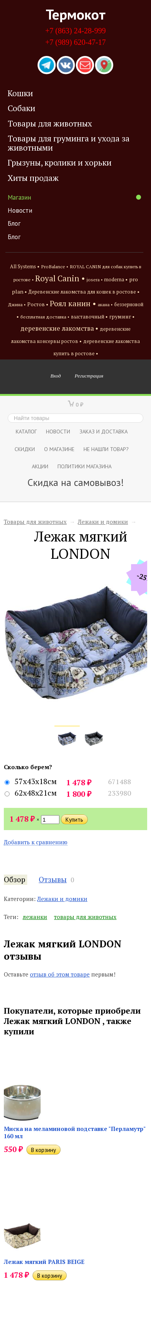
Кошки (20, 93)
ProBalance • (54, 266)
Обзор (14, 880)
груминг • (122, 316)
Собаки (21, 108)
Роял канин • (73, 303)
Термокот (76, 14)
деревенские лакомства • (59, 328)
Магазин (74, 197)
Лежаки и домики (103, 521)
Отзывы (53, 880)
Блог (14, 223)
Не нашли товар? (106, 449)
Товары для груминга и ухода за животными (69, 143)
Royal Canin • (60, 278)
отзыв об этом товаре (60, 974)
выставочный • (89, 316)
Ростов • (37, 304)
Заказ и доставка (103, 431)
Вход (56, 375)
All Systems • (24, 266)
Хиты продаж (33, 177)
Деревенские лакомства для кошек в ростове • (84, 292)
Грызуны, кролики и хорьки (60, 162)
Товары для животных (50, 123)
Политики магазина (84, 466)
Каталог (26, 431)
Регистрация (89, 375)
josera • (95, 279)
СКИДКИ (25, 449)
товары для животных (85, 917)
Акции (40, 466)
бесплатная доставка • (44, 316)
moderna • (116, 279)
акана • (105, 304)
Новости (20, 210)
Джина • (17, 304)
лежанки (35, 917)
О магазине (59, 449)
